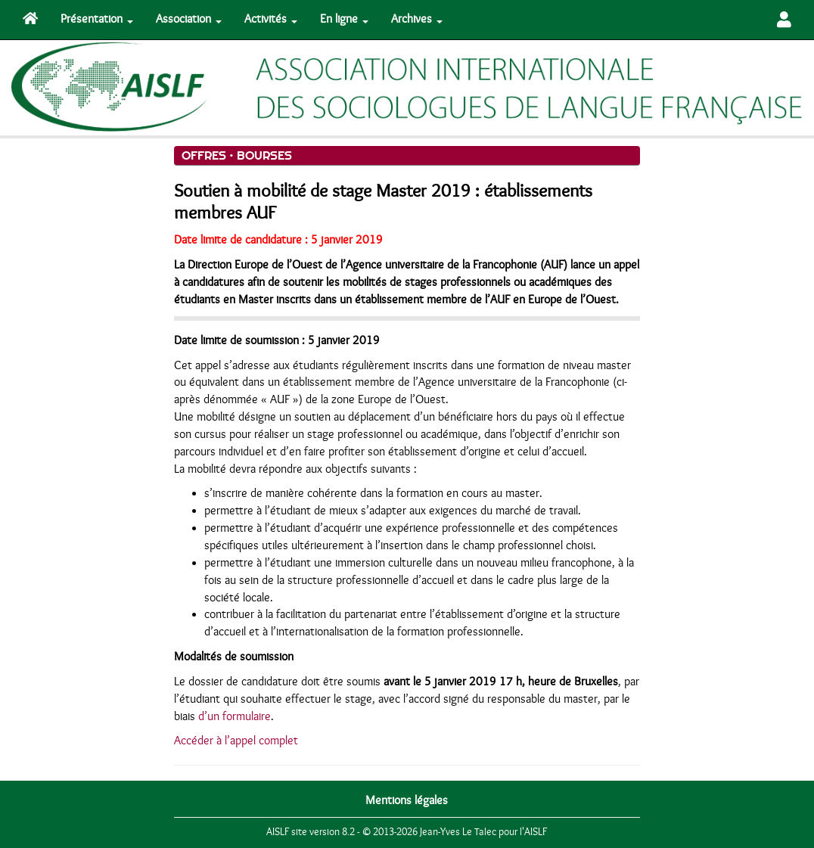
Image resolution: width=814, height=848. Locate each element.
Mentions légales (406, 800)
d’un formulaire (234, 716)
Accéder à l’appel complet (236, 740)
